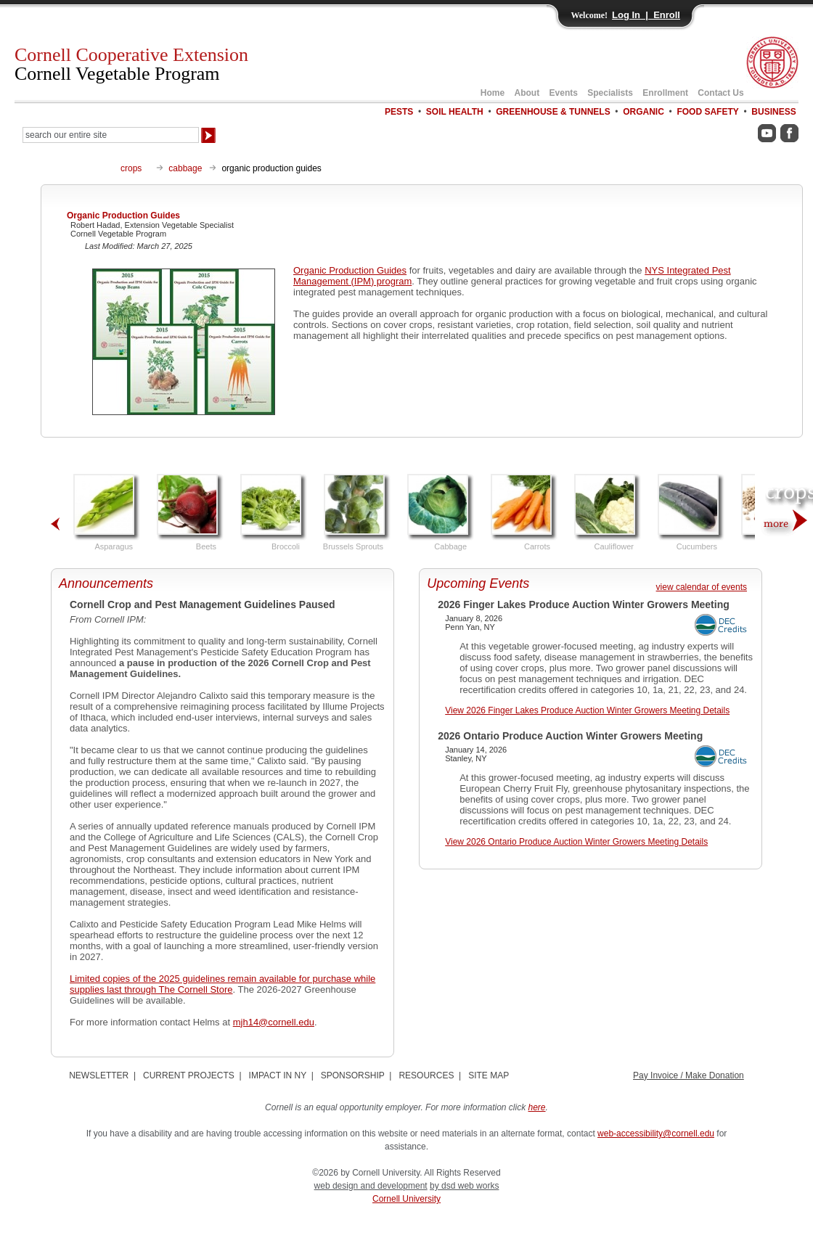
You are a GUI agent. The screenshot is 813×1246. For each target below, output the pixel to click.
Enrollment (665, 93)
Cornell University (406, 1199)
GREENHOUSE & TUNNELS (553, 112)
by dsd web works (464, 1186)
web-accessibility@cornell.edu (655, 1133)
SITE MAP (488, 1075)
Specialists (610, 93)
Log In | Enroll (646, 14)
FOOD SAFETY (707, 112)
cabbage (185, 168)
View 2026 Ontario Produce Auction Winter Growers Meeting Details (576, 842)
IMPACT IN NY (277, 1075)
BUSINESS (773, 112)
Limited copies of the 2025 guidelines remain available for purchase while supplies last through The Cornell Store (222, 984)
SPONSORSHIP (353, 1075)
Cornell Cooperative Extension (131, 64)
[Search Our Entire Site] (111, 135)
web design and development (371, 1186)
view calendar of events (701, 587)
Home (492, 93)
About (527, 93)
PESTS (399, 112)
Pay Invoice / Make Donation (688, 1075)
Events (564, 93)
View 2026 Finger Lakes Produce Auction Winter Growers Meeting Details (587, 710)
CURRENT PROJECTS (188, 1075)
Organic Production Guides (349, 270)
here (537, 1107)
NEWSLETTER (98, 1075)
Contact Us (720, 93)
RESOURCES (426, 1075)
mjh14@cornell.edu (273, 1022)
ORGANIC (643, 112)
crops (131, 168)
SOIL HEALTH (454, 112)
